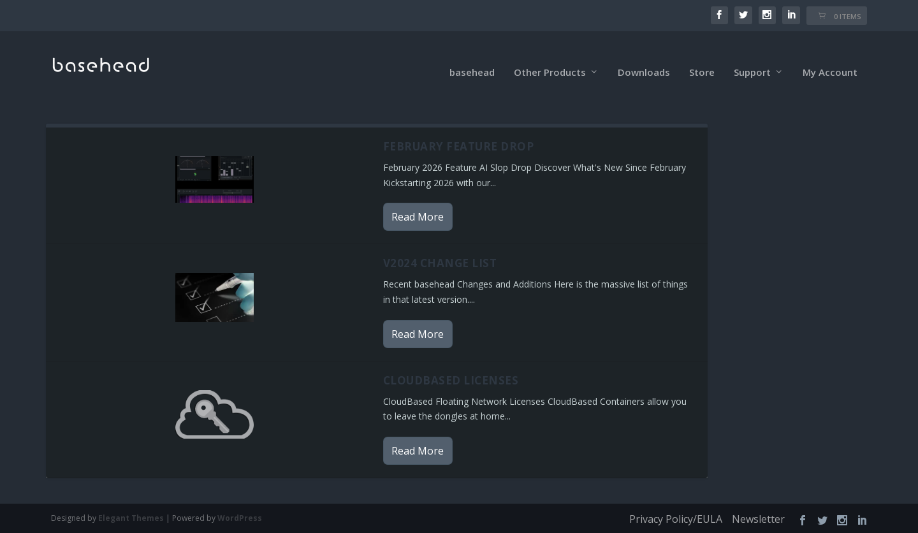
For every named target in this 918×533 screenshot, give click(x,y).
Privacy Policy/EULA (675, 503)
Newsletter (758, 503)
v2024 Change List (440, 247)
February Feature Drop (458, 130)
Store (702, 56)
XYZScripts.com (516, 525)
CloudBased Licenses (451, 363)
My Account (830, 56)
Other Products (550, 56)
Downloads (644, 56)
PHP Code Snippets (408, 525)
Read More (417, 201)
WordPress (239, 502)
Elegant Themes (131, 502)
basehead (472, 56)
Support (752, 56)
